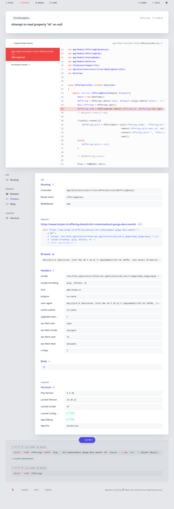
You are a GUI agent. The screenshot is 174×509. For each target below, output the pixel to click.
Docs (36, 490)
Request (10, 189)
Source (24, 490)
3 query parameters (22, 459)
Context (10, 213)
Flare (125, 490)
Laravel (48, 490)
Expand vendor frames (22, 43)
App (7, 175)
